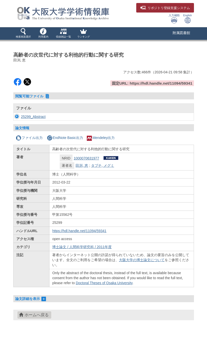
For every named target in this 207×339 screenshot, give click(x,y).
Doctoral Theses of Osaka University (104, 283)
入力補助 (174, 19)
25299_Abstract (33, 117)
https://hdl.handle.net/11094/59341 (79, 231)
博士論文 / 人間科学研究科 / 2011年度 (81, 247)
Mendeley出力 (101, 138)
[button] (23, 33)
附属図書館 (181, 33)
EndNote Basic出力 (65, 138)
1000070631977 (86, 158)
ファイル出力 (29, 138)
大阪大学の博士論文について (142, 260)
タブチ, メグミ (102, 165)
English (187, 19)
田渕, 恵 (82, 165)
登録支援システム (165, 8)
